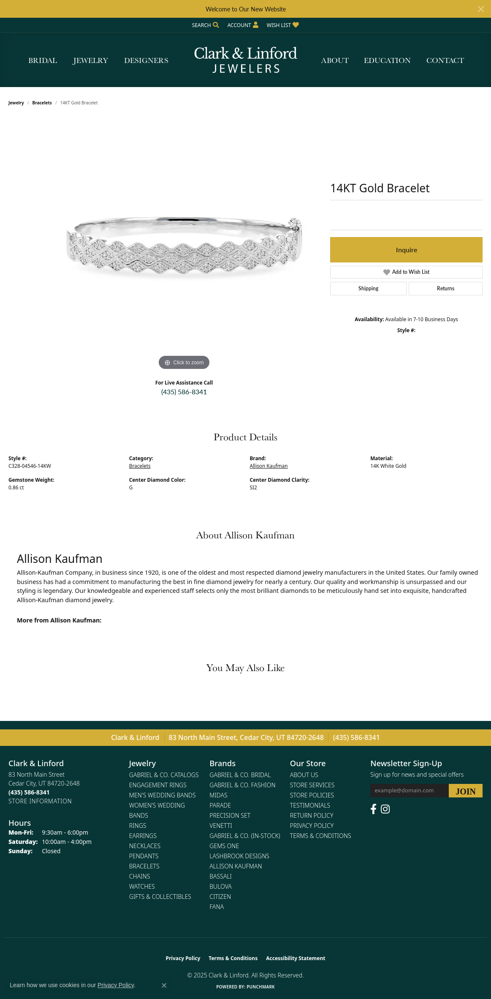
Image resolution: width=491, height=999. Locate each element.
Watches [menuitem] (142, 886)
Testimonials (310, 805)
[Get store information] (40, 801)
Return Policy (312, 815)
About (335, 60)
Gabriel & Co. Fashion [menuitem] (242, 785)
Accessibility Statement (295, 958)
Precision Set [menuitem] (229, 815)
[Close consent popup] (164, 985)
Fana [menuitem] (216, 907)
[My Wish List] (283, 25)
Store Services (312, 785)
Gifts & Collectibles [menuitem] (160, 897)
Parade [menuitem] (220, 805)
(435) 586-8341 (184, 391)
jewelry (16, 103)
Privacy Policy (312, 826)
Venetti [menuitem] (220, 826)
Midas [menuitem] (218, 795)
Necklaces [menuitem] (144, 846)
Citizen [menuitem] (220, 897)
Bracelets (42, 103)
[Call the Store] (29, 792)
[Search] (205, 25)
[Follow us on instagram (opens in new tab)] (385, 809)
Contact (445, 60)
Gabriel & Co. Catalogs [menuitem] (164, 775)
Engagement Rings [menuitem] (158, 785)
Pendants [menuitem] (144, 856)
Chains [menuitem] (139, 876)
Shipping (368, 288)
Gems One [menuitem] (224, 846)
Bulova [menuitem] (220, 886)
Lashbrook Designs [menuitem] (239, 856)
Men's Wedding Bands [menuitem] (162, 795)
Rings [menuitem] (137, 826)
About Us (304, 775)
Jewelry (90, 60)
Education (387, 60)
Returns (445, 288)
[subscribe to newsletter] (466, 790)
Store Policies (312, 795)
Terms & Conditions (320, 836)
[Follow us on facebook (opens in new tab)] (373, 809)
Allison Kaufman (269, 465)
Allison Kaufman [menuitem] (235, 866)
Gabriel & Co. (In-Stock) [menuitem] (244, 836)
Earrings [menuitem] (143, 836)
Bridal (42, 60)
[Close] (480, 9)
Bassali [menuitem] (220, 876)
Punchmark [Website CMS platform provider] (261, 987)
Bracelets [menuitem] (144, 866)
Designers (146, 60)
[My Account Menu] (243, 25)
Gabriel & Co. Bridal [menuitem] (240, 775)
